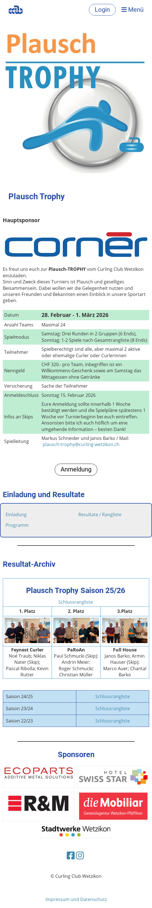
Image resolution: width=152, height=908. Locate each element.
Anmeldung (76, 469)
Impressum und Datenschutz (76, 899)
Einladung (16, 514)
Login (102, 9)
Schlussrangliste (75, 602)
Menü (132, 9)
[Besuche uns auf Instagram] (80, 855)
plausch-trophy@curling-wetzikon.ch (81, 444)
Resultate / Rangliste (99, 514)
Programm (17, 525)
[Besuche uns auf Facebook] (71, 855)
